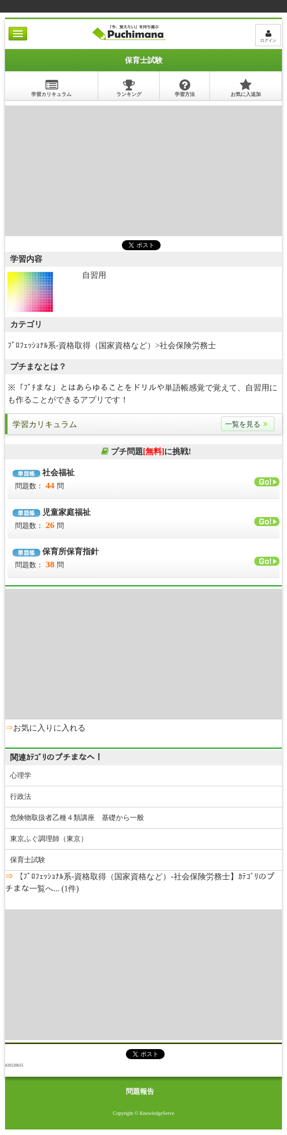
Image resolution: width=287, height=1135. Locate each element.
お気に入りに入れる (49, 728)
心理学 (20, 775)
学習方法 (185, 87)
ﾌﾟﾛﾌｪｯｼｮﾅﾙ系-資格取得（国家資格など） (81, 345)
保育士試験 (27, 860)
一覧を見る (247, 424)
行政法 (20, 796)
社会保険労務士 (188, 345)
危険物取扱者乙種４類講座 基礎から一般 (77, 817)
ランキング (128, 87)
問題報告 (140, 1091)
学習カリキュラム (51, 87)
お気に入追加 (246, 87)
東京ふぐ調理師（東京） (49, 839)
